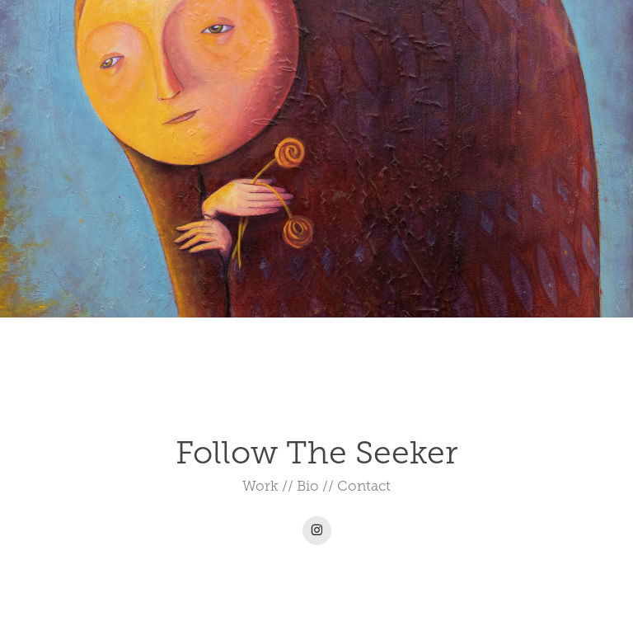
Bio (308, 486)
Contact (364, 486)
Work (260, 486)
